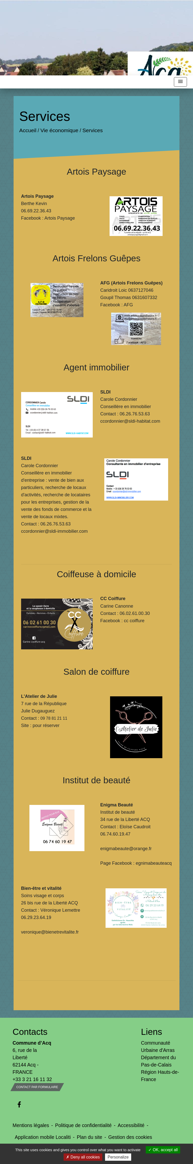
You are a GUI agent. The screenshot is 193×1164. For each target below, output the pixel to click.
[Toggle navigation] (180, 82)
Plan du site (89, 1137)
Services (92, 130)
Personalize (118, 1157)
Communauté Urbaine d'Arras (158, 1046)
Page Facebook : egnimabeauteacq (136, 863)
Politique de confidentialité (83, 1125)
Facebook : (112, 304)
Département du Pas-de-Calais (158, 1061)
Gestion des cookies (130, 1137)
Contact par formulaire (37, 1087)
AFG (128, 304)
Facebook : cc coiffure (122, 620)
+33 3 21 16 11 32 (32, 1079)
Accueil (27, 130)
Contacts (30, 1032)
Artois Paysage (59, 218)
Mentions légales (31, 1125)
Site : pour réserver (40, 725)
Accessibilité (131, 1125)
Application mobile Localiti (43, 1137)
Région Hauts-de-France (160, 1075)
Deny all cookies (83, 1157)
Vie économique (59, 130)
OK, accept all (163, 1150)
